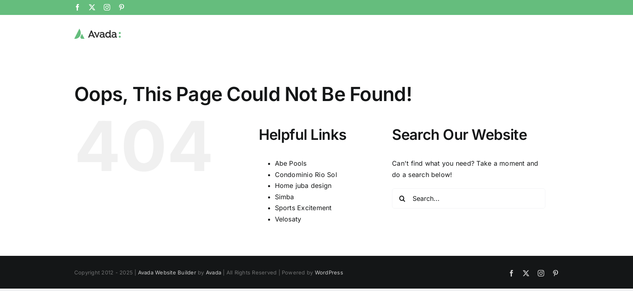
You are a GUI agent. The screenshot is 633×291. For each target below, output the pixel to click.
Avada (213, 272)
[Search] (402, 198)
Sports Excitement (303, 208)
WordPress (329, 272)
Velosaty (288, 219)
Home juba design (303, 185)
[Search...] (468, 198)
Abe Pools (291, 163)
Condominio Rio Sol (306, 175)
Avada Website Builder (167, 272)
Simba (284, 197)
